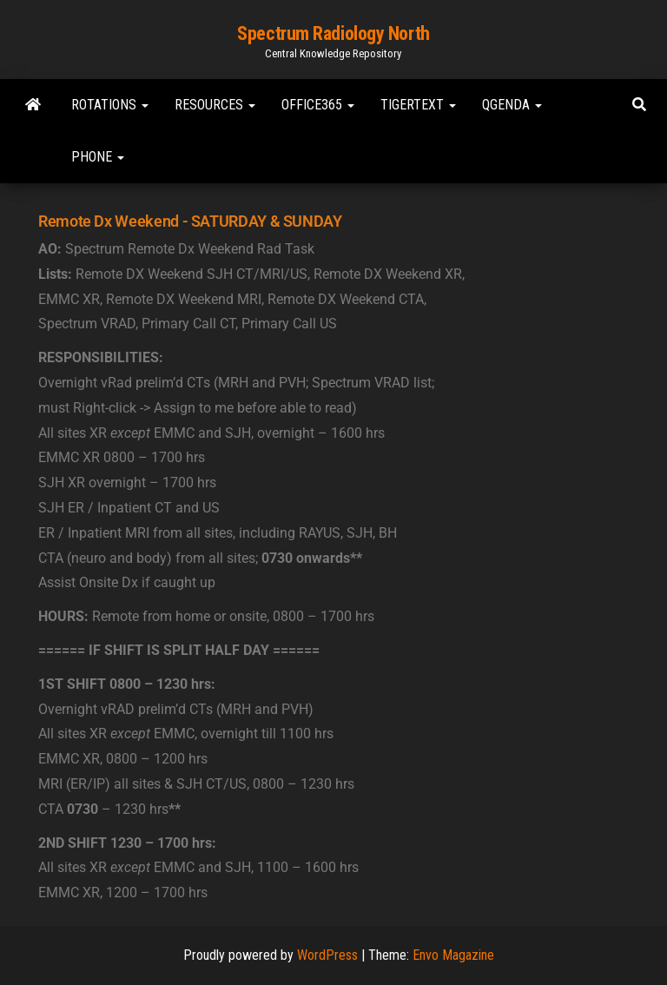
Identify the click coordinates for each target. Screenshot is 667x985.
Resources (215, 104)
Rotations (110, 104)
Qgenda (512, 104)
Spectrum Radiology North (333, 33)
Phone (97, 157)
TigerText (418, 104)
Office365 (317, 104)
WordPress (327, 955)
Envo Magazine (453, 955)
